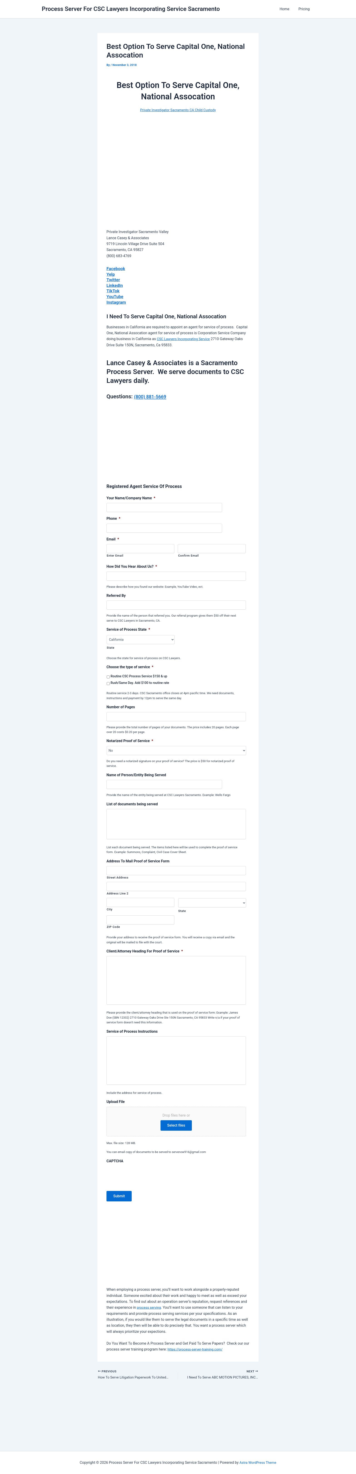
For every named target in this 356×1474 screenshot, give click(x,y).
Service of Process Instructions (132, 1061)
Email (112, 538)
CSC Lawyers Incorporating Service (185, 338)
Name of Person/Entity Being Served (136, 774)
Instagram (116, 301)
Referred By (116, 595)
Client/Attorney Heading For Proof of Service (144, 956)
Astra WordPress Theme (257, 1462)
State (110, 646)
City (109, 914)
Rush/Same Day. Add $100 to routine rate (140, 682)
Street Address (118, 882)
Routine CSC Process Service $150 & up (139, 675)
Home (287, 9)
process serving (149, 1361)
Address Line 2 (118, 898)
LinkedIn (115, 285)
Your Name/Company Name (130, 497)
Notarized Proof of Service (129, 740)
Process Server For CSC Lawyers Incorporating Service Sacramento (131, 8)
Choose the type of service (129, 666)
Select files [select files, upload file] (176, 1179)
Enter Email (115, 554)
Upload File (115, 1155)
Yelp (110, 274)
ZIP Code (113, 932)
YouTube (115, 296)
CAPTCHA (114, 1215)
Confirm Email (188, 554)
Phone (113, 517)
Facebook (116, 268)
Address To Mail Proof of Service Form (137, 866)
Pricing (305, 9)
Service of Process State (128, 628)
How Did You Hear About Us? (131, 565)
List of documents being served (132, 803)
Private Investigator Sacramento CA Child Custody (178, 110)
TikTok (113, 290)
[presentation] (141, 1228)
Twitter (113, 279)
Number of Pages (120, 706)
